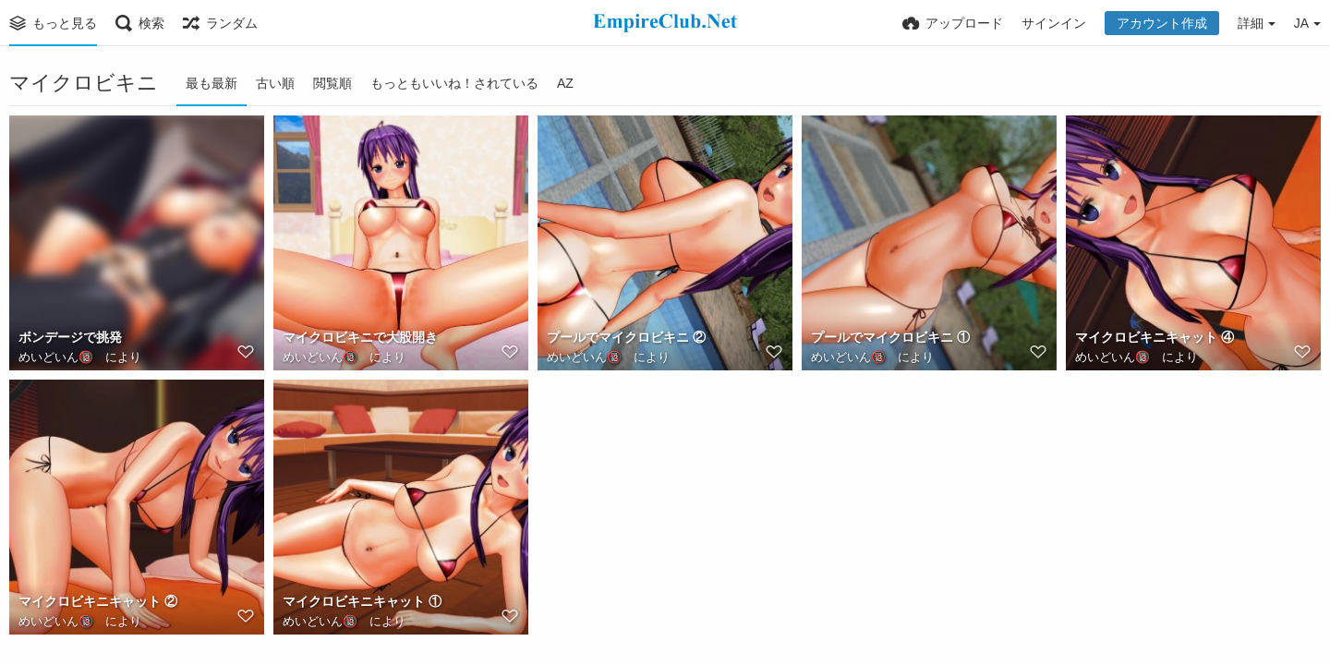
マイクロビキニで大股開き (360, 337)
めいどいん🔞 (55, 357)
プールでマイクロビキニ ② (626, 337)
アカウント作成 (1162, 23)
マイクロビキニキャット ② (97, 601)
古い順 (275, 83)
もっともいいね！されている (454, 83)
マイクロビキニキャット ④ (1154, 337)
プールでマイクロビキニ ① (890, 337)
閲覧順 (332, 83)
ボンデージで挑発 (70, 337)
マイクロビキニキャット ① (362, 601)
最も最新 (211, 83)
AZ (565, 83)
